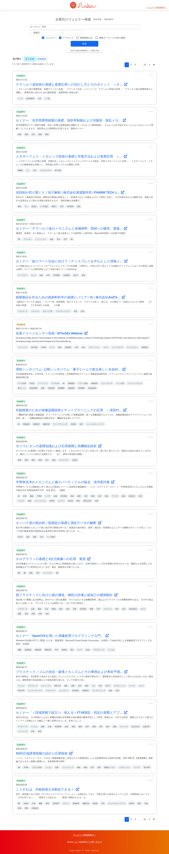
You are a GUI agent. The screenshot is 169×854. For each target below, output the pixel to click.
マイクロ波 (120, 383)
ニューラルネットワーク (95, 424)
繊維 (39, 609)
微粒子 (54, 206)
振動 (40, 134)
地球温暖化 (133, 609)
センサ (33, 275)
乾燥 (106, 496)
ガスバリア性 (47, 311)
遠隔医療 (71, 388)
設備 (146, 803)
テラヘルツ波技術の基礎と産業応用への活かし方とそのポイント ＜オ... (71, 84)
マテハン (66, 803)
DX (19, 803)
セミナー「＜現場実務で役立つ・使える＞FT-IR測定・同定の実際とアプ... (71, 712)
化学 (58, 239)
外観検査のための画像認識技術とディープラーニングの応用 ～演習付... (71, 410)
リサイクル (35, 311)
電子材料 (58, 170)
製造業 (73, 424)
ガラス (143, 609)
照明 (26, 808)
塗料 (26, 460)
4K (24, 573)
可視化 (32, 383)
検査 (42, 388)
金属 (55, 496)
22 (145, 65)
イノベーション (40, 239)
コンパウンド (64, 690)
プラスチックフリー (63, 311)
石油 (46, 609)
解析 (47, 134)
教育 (47, 803)
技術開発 (66, 275)
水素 (49, 727)
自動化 (26, 803)
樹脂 (26, 134)
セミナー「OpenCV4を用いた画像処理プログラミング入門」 (62, 636)
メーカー (132, 686)
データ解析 (51, 537)
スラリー (61, 501)
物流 (60, 609)
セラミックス (46, 686)
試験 (33, 614)
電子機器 (56, 275)
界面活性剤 (87, 501)
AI (63, 383)
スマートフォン (94, 347)
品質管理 (56, 803)
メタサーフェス (124, 767)
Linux (88, 650)
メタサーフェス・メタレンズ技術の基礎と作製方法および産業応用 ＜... (71, 156)
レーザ (20, 98)
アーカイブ (68, 38)
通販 (19, 614)
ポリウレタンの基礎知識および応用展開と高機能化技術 (59, 446)
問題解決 (85, 690)
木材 (82, 311)
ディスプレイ (22, 275)
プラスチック (22, 311)
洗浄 (140, 496)
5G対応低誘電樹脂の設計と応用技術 (44, 753)
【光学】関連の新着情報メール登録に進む (84, 50)
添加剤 (74, 460)
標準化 (131, 803)
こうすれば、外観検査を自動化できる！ (47, 789)
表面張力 (132, 496)
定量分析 (146, 727)
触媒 (53, 460)
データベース (22, 727)
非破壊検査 (33, 388)
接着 (19, 460)
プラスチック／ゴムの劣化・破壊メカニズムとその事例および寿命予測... (72, 672)
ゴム (93, 686)
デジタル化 (55, 383)
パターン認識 (83, 383)
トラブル (21, 501)
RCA (78, 501)
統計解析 (75, 690)
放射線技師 (92, 388)
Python (64, 650)
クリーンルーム (40, 501)
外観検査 (35, 808)
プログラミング (98, 650)
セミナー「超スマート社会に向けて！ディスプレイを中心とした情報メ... (72, 261)
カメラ (106, 347)
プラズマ (115, 496)
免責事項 (83, 842)
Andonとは (72, 842)
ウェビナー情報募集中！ (157, 7)
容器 (75, 311)
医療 (56, 767)
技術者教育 (30, 98)
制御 (19, 134)
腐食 (123, 496)
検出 (83, 347)
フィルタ (111, 650)
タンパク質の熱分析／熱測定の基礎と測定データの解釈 (58, 523)
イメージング (43, 383)
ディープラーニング (60, 424)
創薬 (78, 206)
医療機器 (61, 388)
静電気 (52, 501)
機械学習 (46, 424)
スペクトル (124, 727)
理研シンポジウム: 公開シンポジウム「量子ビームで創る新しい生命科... (71, 369)
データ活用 (22, 383)
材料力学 (57, 686)
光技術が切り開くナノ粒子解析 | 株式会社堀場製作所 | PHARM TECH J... (70, 192)
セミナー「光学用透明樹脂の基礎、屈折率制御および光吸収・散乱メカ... (71, 120)
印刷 (67, 609)
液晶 (83, 275)
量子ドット (22, 388)
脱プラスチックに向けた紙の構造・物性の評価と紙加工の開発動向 (67, 595)
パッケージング (67, 767)
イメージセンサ (117, 347)
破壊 (86, 686)
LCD (99, 767)
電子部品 (34, 347)
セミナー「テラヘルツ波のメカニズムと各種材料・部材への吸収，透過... (71, 228)
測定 (72, 496)
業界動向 (145, 347)
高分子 (75, 275)
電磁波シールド (109, 767)
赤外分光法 (135, 727)
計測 (24, 496)
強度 (39, 731)
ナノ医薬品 (44, 206)
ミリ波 (47, 98)
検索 (84, 44)
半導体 (43, 347)
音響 (94, 727)
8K (57, 573)
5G (19, 239)
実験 (72, 686)
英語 (59, 347)
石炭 (123, 609)
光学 (39, 98)
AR (19, 573)
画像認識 (71, 383)
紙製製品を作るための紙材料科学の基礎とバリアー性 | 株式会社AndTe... (70, 297)
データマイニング (98, 690)
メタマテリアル (45, 170)
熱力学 (20, 537)
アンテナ (137, 767)
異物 (29, 501)
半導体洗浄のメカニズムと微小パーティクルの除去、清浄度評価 (65, 482)
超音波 (70, 501)
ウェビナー (51, 38)
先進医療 (51, 388)
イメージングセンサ (135, 383)
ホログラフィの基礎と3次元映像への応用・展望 (53, 559)
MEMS (20, 170)
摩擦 (91, 609)
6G (72, 239)
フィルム (21, 686)
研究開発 (70, 206)
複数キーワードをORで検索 (112, 38)
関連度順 (41, 59)
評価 (96, 501)
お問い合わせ (95, 842)
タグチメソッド (119, 686)
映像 (30, 573)
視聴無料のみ (86, 38)
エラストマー (64, 460)
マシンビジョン (132, 347)
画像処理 (94, 383)
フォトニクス (22, 347)
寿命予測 (21, 690)
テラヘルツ (28, 239)
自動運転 (68, 347)
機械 (31, 496)
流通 (74, 609)
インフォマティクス (35, 690)
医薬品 (34, 206)
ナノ (27, 170)
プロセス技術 (37, 767)
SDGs (54, 609)
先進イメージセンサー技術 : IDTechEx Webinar (52, 333)
